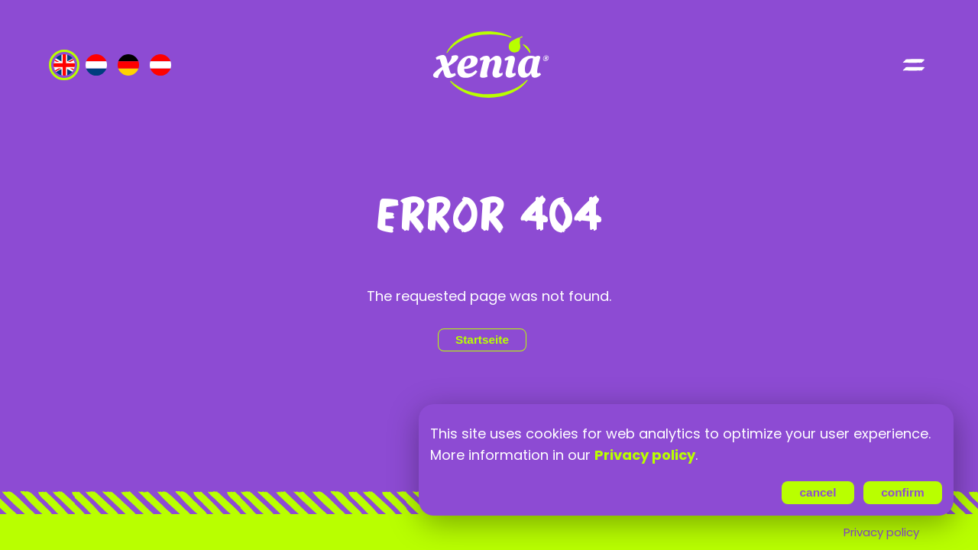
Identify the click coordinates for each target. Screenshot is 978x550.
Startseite (482, 339)
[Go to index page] (489, 65)
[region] (686, 444)
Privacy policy (881, 532)
